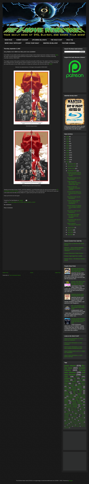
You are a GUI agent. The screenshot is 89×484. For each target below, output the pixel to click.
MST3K (66, 392)
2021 (67, 148)
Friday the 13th (75, 409)
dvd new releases (74, 373)
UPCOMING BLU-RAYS (39, 40)
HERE (50, 64)
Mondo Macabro (77, 402)
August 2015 (71, 227)
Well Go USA (77, 392)
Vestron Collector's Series (74, 390)
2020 (67, 150)
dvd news (74, 383)
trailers (66, 387)
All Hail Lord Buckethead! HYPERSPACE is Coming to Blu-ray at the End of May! (78, 321)
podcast (66, 419)
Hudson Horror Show (72, 407)
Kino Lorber (78, 380)
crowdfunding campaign (70, 406)
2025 (67, 139)
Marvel (25, 202)
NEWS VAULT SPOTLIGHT (13, 43)
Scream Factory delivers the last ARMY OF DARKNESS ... (73, 202)
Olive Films (78, 399)
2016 (67, 159)
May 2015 (70, 234)
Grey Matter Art (14, 202)
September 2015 (72, 170)
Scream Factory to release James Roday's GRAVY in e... (74, 207)
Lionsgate (82, 389)
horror (78, 376)
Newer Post (5, 272)
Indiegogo (66, 414)
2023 (67, 143)
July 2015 (70, 230)
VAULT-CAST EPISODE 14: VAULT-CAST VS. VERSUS (73, 339)
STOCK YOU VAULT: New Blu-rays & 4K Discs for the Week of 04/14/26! (78, 283)
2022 (67, 145)
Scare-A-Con (69, 426)
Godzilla (83, 406)
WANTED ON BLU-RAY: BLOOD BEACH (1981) (77, 295)
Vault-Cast (80, 417)
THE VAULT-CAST (56, 40)
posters (29, 202)
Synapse (81, 407)
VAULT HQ (69, 40)
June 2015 (70, 232)
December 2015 (72, 164)
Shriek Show (76, 426)
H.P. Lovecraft (80, 413)
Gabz (56, 55)
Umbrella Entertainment (70, 389)
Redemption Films (80, 419)
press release (70, 366)
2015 (67, 162)
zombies (66, 393)
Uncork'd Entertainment (78, 403)
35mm (65, 409)
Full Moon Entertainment (77, 422)
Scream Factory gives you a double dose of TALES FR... (74, 193)
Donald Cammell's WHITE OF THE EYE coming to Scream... (74, 174)
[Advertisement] (31, 258)
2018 (67, 155)
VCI (81, 404)
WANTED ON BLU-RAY (50, 43)
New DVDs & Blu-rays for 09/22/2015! (74, 178)
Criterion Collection (77, 387)
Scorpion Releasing (69, 395)
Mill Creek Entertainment (75, 386)
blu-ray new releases (74, 371)
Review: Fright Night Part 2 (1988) (73, 256)
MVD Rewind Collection (73, 397)
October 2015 (71, 168)
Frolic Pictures (73, 410)
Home (31, 272)
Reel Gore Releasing (80, 424)
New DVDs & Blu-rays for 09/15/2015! (74, 197)
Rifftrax (66, 423)
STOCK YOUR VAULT (32, 43)
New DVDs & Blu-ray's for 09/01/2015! (74, 220)
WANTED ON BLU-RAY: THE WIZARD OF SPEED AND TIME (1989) (78, 270)
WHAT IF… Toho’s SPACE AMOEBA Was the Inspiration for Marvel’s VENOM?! (73, 249)
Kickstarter (75, 414)
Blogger (71, 480)
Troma (66, 403)
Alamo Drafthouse (75, 423)
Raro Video (82, 410)
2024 (67, 141)
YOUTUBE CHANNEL (68, 43)
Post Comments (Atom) (15, 275)
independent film (70, 378)
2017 (67, 157)
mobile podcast (71, 424)
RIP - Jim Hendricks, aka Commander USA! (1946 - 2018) (78, 307)
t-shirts (72, 419)
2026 (67, 136)
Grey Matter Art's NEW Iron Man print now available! (73, 216)
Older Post (57, 272)
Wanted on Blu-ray (75, 400)
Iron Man (21, 202)
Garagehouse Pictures (69, 413)
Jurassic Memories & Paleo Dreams (73, 253)
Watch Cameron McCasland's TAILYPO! (74, 224)
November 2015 (72, 166)
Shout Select (81, 385)
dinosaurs (69, 412)
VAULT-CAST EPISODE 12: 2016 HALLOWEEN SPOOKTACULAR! (73, 347)
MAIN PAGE (8, 40)
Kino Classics (78, 393)
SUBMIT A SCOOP (22, 40)
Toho (74, 417)
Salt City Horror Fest (71, 420)
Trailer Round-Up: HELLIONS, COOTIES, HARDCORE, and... (74, 183)
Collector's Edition (70, 381)
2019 (67, 152)
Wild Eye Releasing (72, 404)
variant (33, 202)
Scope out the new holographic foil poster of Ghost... (73, 188)
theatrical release (78, 412)
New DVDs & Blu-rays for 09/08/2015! (74, 211)
